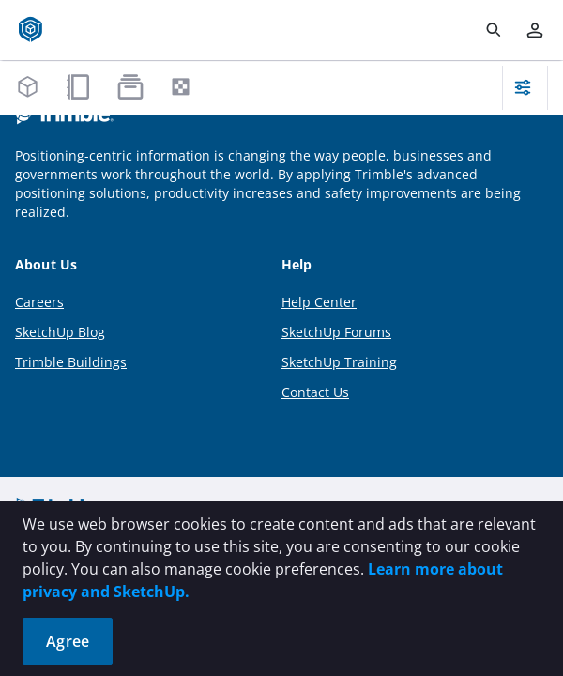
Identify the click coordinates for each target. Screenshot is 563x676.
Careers (39, 302)
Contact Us (315, 392)
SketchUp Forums (336, 332)
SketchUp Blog (60, 332)
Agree (67, 641)
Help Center (319, 302)
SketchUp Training (339, 362)
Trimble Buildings (71, 362)
